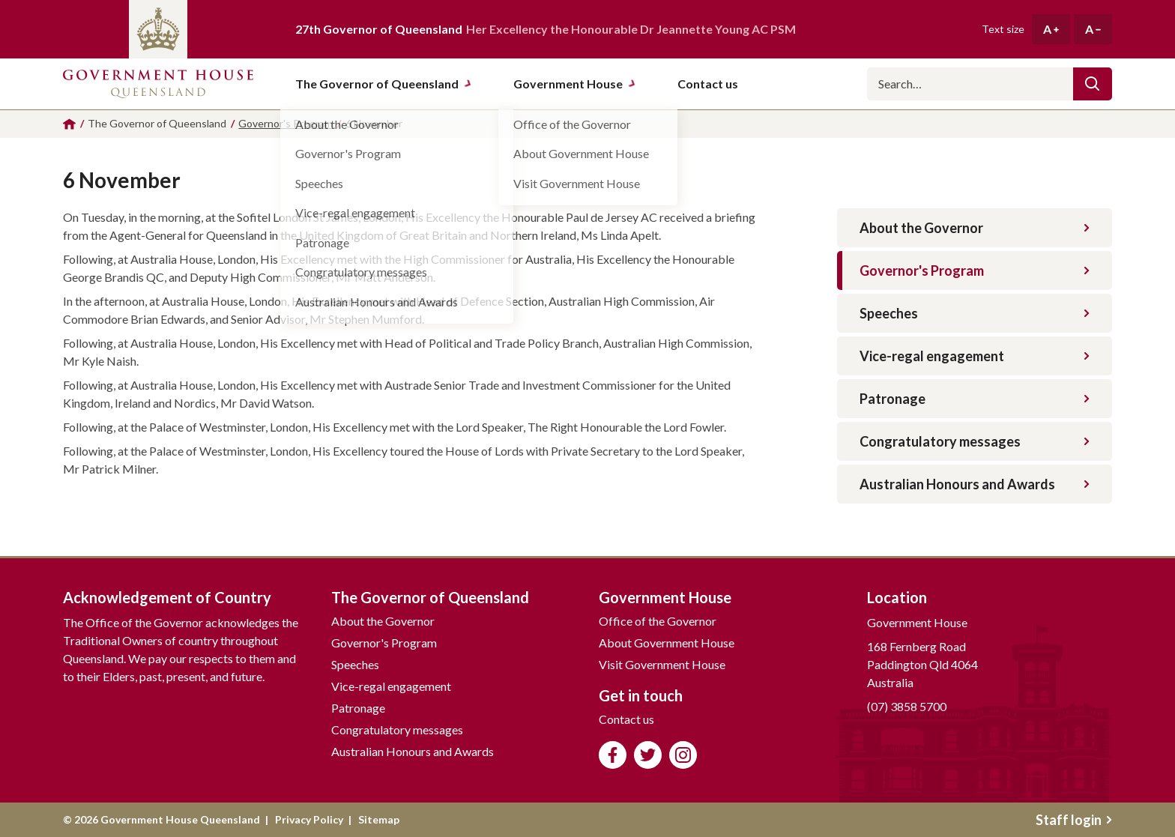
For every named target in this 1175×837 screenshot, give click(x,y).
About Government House (666, 642)
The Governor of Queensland (383, 83)
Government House (574, 83)
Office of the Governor (657, 621)
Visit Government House (662, 664)
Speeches (975, 313)
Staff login (1074, 820)
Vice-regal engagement (975, 356)
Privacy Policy (309, 819)
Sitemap (378, 819)
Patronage (975, 398)
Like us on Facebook (612, 755)
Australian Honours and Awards (975, 484)
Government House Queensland (158, 84)
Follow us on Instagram (683, 755)
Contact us (626, 719)
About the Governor (975, 228)
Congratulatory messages (975, 441)
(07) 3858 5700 (906, 706)
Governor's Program (975, 270)
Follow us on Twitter (648, 755)
